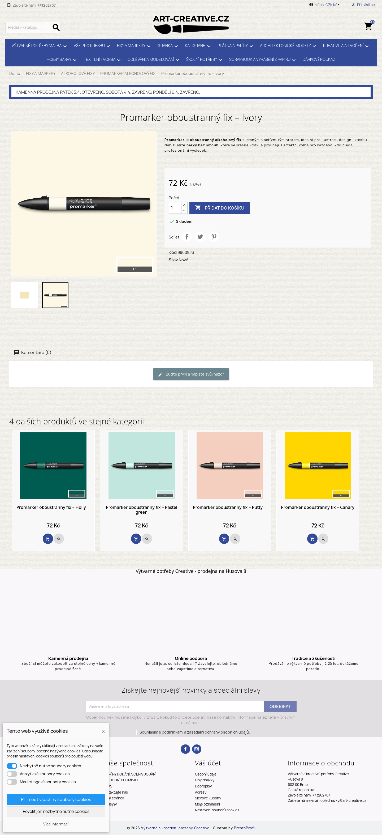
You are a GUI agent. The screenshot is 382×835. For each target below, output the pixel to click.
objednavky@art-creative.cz (343, 800)
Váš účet (208, 763)
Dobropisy (203, 786)
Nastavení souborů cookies (217, 810)
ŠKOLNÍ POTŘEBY (205, 60)
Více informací (55, 824)
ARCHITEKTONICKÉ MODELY (289, 46)
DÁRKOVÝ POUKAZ (319, 59)
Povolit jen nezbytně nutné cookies (56, 811)
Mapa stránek (113, 798)
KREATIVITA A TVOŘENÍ (346, 46)
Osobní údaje (205, 774)
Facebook (185, 749)
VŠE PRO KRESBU (93, 46)
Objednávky (204, 780)
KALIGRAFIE (198, 46)
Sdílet (186, 236)
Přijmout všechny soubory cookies (56, 799)
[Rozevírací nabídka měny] (333, 4)
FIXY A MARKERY (134, 46)
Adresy (200, 792)
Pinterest (214, 236)
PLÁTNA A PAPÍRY (236, 46)
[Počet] (175, 208)
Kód (172, 252)
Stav (173, 259)
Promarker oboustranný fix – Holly (51, 507)
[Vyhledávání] (33, 27)
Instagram (196, 749)
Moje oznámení (207, 804)
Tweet (200, 236)
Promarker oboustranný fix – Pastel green (141, 509)
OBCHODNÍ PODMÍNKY (120, 780)
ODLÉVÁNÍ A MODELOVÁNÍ (154, 60)
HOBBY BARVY (62, 60)
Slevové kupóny (208, 798)
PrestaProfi (244, 828)
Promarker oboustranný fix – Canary (317, 507)
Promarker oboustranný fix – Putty (228, 507)
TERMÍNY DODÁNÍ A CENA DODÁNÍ (129, 774)
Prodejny (109, 804)
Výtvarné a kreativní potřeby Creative (175, 828)
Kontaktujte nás (115, 792)
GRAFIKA (169, 46)
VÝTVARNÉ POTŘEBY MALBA (40, 46)
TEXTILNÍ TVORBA (103, 60)
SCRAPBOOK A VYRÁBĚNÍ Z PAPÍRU (263, 60)
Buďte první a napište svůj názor (191, 374)
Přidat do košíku (219, 208)
